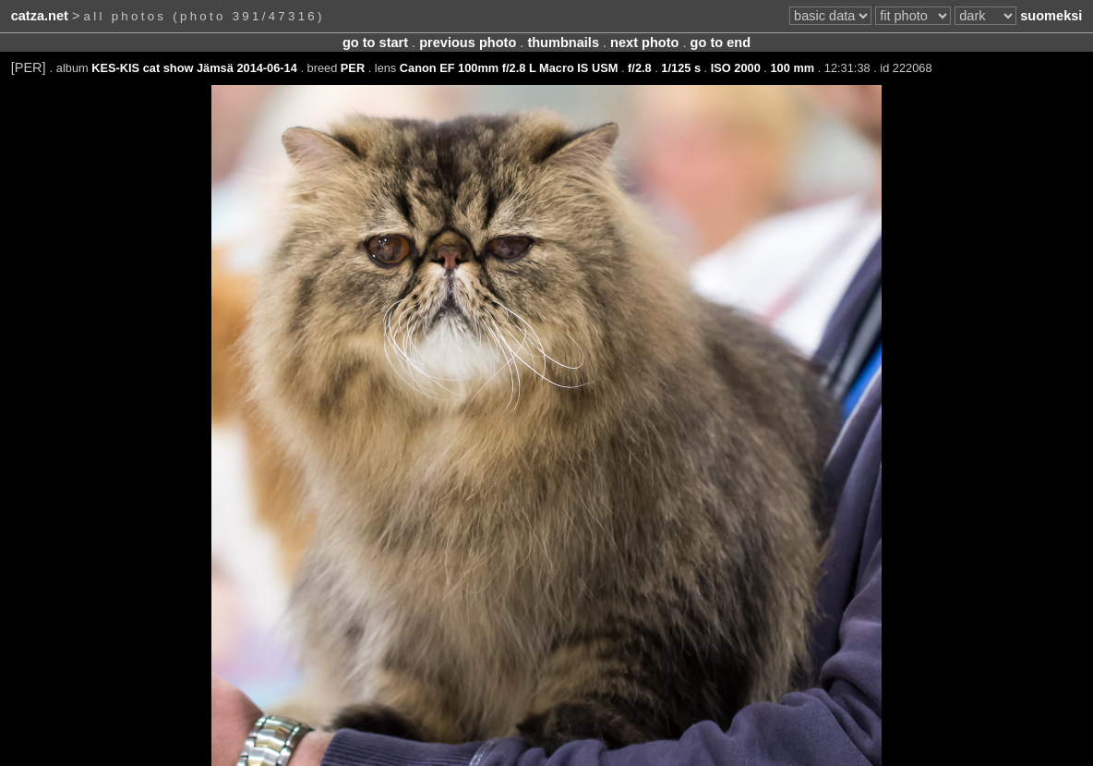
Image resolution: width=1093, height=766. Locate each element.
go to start (375, 42)
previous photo (467, 42)
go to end (721, 42)
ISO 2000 (736, 68)
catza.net (39, 15)
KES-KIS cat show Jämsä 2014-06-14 (194, 68)
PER (353, 68)
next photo (644, 42)
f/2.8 (640, 68)
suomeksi (1051, 15)
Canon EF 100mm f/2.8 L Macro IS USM (509, 68)
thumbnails (563, 42)
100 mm (792, 68)
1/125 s (681, 68)
